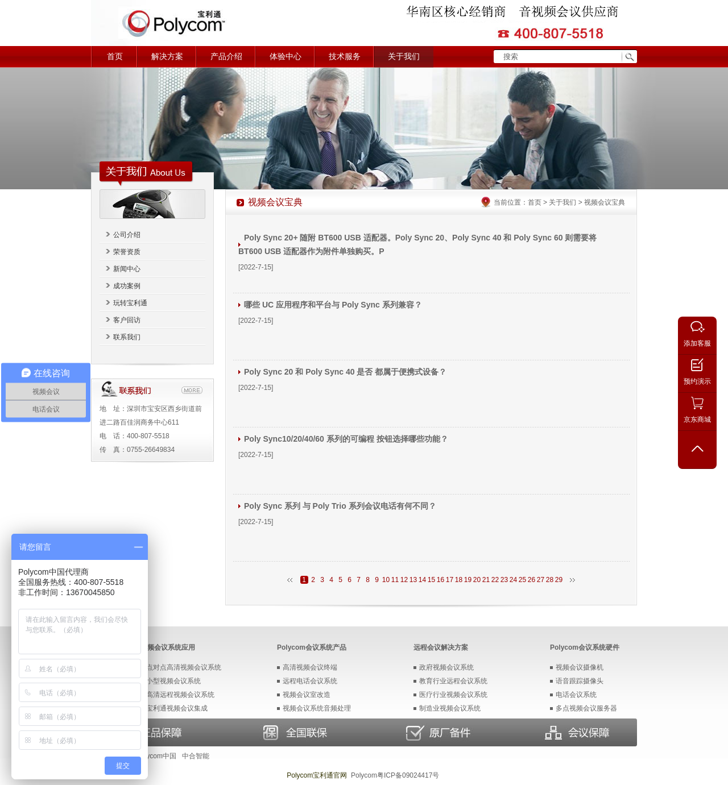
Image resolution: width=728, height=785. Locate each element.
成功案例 (126, 286)
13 (413, 580)
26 (531, 580)
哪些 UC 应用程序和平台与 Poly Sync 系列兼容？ (333, 304)
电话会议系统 (576, 695)
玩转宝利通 (130, 303)
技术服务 (345, 56)
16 (440, 580)
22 (495, 580)
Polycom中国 (156, 756)
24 (513, 580)
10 (386, 580)
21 (486, 580)
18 (458, 580)
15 (431, 580)
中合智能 (195, 756)
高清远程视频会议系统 (180, 695)
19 (467, 580)
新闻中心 (126, 269)
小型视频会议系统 (173, 681)
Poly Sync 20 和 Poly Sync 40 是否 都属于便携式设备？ (345, 371)
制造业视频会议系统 (450, 708)
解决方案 (167, 56)
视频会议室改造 (306, 695)
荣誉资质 (126, 252)
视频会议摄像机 (579, 667)
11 (395, 580)
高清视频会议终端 (310, 667)
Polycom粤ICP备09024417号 (395, 775)
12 (404, 580)
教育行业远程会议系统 (453, 681)
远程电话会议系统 (310, 681)
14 (422, 580)
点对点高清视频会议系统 (183, 667)
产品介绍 (226, 56)
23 (504, 580)
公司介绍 (126, 235)
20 (477, 580)
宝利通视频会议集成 (177, 708)
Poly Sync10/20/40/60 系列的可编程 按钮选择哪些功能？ (346, 438)
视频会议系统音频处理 (317, 708)
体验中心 (285, 56)
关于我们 (404, 56)
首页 (115, 56)
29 (558, 580)
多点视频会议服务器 (586, 708)
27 (540, 580)
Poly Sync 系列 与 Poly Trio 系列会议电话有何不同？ (340, 505)
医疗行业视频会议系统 (453, 695)
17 (449, 580)
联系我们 (126, 337)
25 (522, 580)
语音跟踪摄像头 (579, 681)
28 (549, 580)
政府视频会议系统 (446, 667)
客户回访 (126, 320)
